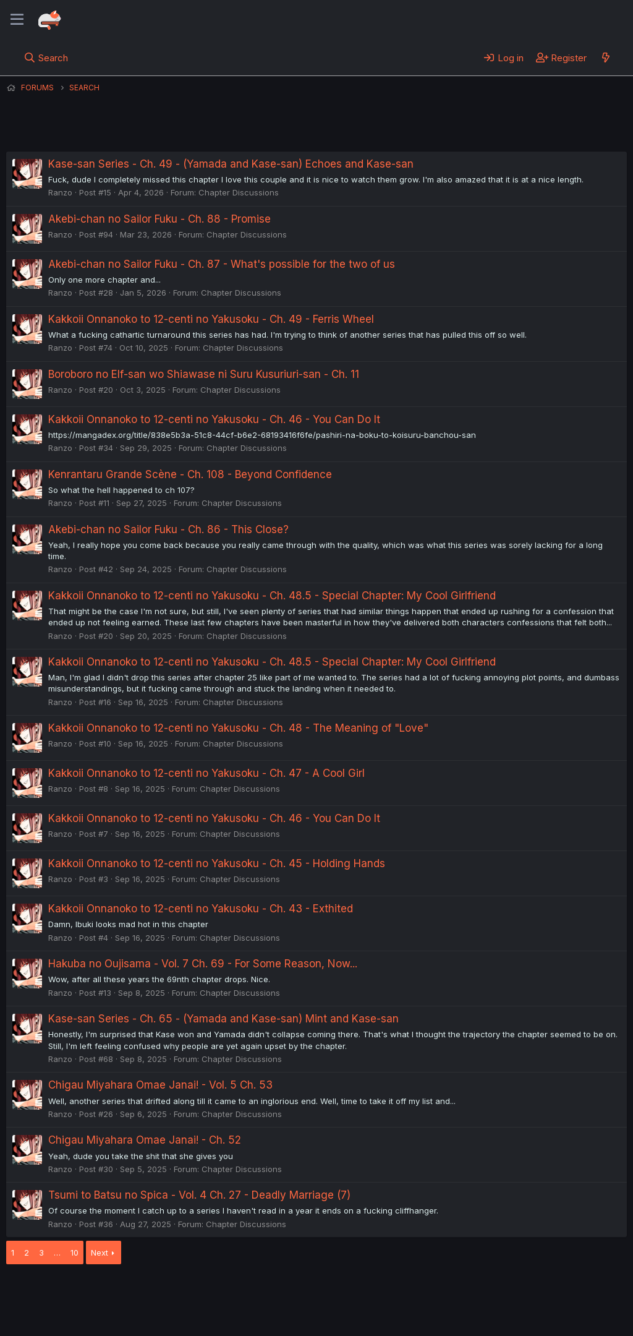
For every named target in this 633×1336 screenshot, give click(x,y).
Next (99, 1252)
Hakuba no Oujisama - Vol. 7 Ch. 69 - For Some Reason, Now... (202, 963)
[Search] (46, 57)
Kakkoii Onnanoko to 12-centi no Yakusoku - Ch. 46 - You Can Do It (214, 419)
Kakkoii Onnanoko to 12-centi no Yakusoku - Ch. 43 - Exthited (200, 908)
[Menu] (17, 20)
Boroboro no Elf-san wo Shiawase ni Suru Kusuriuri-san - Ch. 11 (203, 374)
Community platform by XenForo (525, 1308)
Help (360, 1292)
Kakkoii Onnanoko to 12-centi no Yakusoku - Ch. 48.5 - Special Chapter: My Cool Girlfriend (272, 595)
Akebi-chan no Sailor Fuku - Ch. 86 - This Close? (168, 529)
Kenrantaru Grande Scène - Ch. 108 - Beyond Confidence (190, 474)
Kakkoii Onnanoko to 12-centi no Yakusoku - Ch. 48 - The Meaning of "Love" (238, 728)
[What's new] (605, 57)
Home (396, 1292)
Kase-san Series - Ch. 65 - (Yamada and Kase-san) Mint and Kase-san (223, 1019)
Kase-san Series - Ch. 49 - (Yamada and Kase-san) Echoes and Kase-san (231, 164)
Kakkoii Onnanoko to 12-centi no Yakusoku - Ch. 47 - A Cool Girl (206, 773)
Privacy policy (309, 1292)
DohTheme (509, 1318)
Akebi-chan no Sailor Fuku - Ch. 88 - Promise (159, 219)
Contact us (168, 1292)
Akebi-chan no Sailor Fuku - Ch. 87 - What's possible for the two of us (221, 264)
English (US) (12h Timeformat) (69, 1292)
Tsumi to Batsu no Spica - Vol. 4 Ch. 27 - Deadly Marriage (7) (199, 1195)
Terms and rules (235, 1292)
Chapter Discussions (238, 192)
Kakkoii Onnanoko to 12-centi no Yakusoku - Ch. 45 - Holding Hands (216, 863)
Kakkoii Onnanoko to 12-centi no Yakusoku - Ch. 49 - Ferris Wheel (211, 319)
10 (74, 1252)
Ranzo (60, 192)
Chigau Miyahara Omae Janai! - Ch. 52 (144, 1140)
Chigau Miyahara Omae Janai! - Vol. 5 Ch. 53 (160, 1085)
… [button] (57, 1252)
